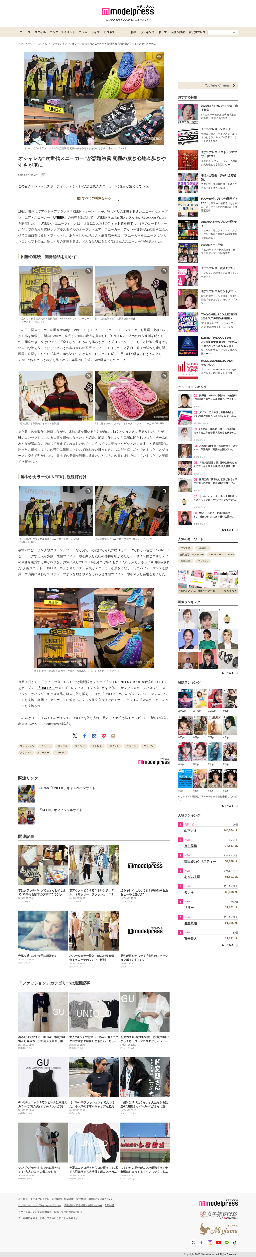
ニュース (25, 32)
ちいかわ (203, 561)
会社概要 (23, 1199)
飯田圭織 (186, 561)
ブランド (80, 746)
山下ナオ (190, 830)
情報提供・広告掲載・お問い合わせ (83, 1205)
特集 (133, 32)
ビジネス (109, 32)
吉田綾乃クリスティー (192, 554)
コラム (83, 32)
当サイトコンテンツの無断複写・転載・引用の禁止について (50, 1211)
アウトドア (26, 752)
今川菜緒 (190, 846)
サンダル (62, 746)
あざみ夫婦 (192, 877)
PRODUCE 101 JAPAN (221, 554)
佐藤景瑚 (190, 923)
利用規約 (57, 1199)
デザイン (148, 746)
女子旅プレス (197, 32)
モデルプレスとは (40, 1199)
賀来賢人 (190, 938)
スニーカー (43, 752)
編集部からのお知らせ (100, 1199)
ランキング (147, 32)
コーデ (60, 752)
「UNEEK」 (59, 217)
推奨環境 (69, 1199)
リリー (189, 907)
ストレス (97, 746)
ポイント (114, 746)
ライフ (95, 32)
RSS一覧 (110, 1205)
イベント (45, 746)
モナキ (189, 892)
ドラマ (162, 32)
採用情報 (81, 1199)
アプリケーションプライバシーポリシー (39, 1205)
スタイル (40, 32)
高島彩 (202, 548)
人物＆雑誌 (178, 32)
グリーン (131, 746)
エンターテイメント (62, 32)
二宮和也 (186, 548)
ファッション (27, 746)
